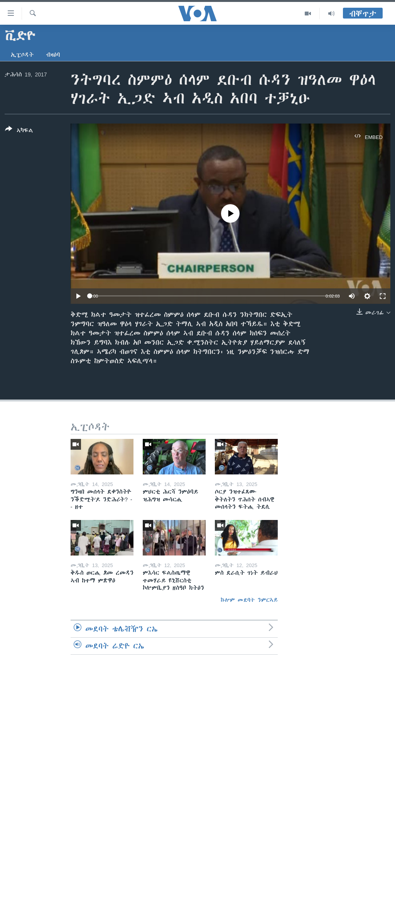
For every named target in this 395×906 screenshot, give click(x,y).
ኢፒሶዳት (22, 54)
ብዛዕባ (53, 54)
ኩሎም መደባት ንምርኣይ (249, 600)
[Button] (19, 131)
